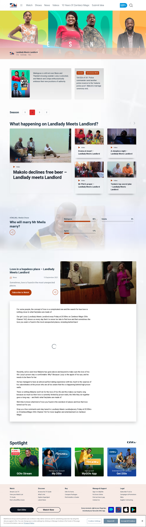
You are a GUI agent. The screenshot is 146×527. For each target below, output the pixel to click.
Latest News (42, 500)
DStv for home (69, 492)
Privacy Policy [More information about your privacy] (29, 523)
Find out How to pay (99, 497)
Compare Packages (71, 494)
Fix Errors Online (98, 494)
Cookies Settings (94, 521)
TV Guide (13, 497)
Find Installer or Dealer (72, 497)
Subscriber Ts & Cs (126, 492)
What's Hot (41, 494)
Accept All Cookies (128, 521)
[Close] (142, 520)
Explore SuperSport (44, 497)
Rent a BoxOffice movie (17, 500)
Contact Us (96, 500)
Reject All (110, 521)
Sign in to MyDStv (98, 492)
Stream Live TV (14, 492)
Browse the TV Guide (44, 492)
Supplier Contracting (126, 500)
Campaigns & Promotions (128, 494)
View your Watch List (16, 494)
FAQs (122, 497)
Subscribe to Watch (20, 292)
